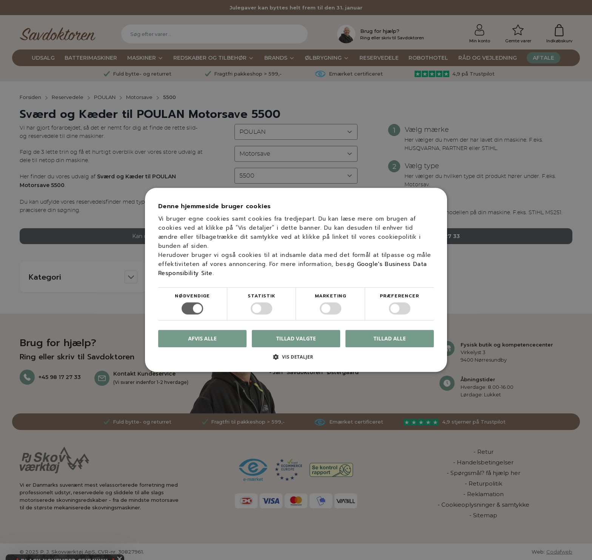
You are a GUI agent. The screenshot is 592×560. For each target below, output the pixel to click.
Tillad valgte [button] (296, 338)
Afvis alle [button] (202, 338)
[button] (296, 360)
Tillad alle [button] (389, 338)
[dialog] (296, 280)
